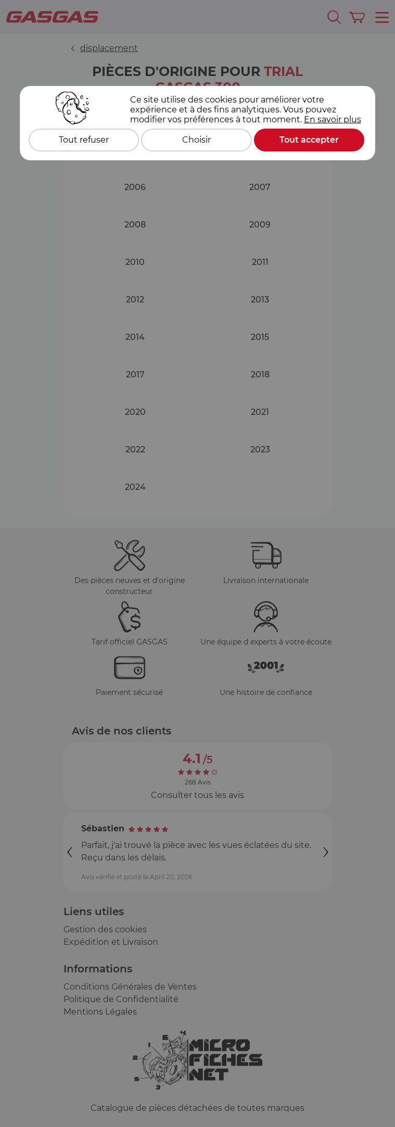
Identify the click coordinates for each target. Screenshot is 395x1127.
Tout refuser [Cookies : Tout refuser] (84, 140)
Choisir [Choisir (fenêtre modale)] (196, 140)
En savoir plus (332, 119)
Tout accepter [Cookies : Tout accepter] (309, 140)
